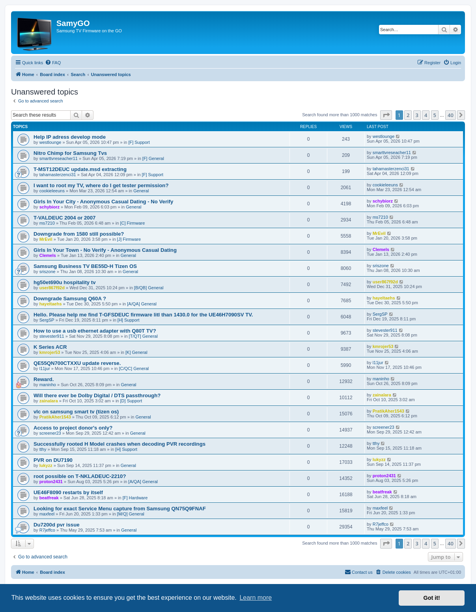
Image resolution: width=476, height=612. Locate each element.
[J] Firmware (129, 239)
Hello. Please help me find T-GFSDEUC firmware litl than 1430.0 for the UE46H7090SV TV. (143, 315)
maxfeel (47, 514)
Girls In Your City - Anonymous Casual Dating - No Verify (103, 202)
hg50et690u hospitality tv (65, 282)
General (141, 190)
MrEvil (45, 239)
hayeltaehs (50, 303)
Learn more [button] (255, 597)
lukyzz (45, 465)
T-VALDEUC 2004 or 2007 (64, 218)
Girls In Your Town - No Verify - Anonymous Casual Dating (105, 250)
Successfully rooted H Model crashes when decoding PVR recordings (119, 444)
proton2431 (51, 481)
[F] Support (138, 142)
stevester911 (51, 336)
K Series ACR (50, 347)
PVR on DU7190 (53, 460)
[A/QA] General (142, 303)
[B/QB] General (149, 287)
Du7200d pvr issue (57, 525)
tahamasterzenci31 (57, 174)
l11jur (44, 368)
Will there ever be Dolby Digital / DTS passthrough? (97, 395)
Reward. (44, 379)
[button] (386, 115)
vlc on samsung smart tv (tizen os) (76, 412)
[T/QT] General (143, 336)
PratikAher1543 (55, 417)
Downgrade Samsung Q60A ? (70, 298)
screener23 (50, 433)
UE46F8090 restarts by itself (68, 492)
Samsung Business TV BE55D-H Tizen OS (85, 266)
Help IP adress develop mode (70, 137)
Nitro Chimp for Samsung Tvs (70, 153)
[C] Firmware (132, 223)
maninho (47, 384)
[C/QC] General (134, 368)
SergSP (46, 320)
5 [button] (434, 115)
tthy (43, 449)
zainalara (48, 400)
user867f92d (52, 287)
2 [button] (408, 115)
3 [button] (417, 115)
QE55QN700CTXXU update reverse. (77, 363)
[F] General (153, 158)
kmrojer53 (49, 352)
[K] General (136, 352)
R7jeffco (47, 530)
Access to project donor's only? (73, 428)
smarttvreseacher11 (58, 158)
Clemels (47, 255)
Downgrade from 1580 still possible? (79, 234)
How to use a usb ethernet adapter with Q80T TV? (95, 331)
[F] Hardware (135, 497)
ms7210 (47, 223)
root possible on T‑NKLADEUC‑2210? (80, 476)
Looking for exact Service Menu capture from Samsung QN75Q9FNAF (120, 509)
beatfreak (49, 497)
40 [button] (451, 115)
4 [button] (425, 115)
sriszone (47, 271)
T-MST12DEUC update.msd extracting (80, 169)
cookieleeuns (52, 190)
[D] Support (131, 400)
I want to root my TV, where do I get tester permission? (101, 185)
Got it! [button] (432, 598)
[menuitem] (53, 62)
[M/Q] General (130, 514)
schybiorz (49, 207)
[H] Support (129, 320)
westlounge (50, 142)
